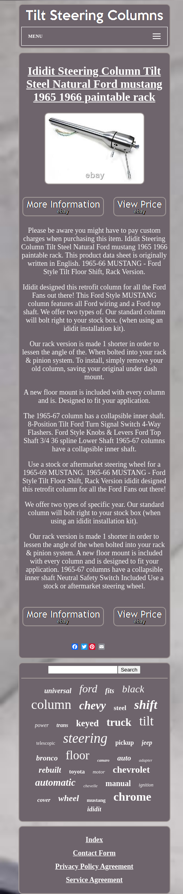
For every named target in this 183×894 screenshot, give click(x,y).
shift (145, 704)
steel (120, 708)
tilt (146, 721)
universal (58, 691)
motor (98, 772)
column (51, 704)
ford (88, 689)
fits (109, 691)
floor (77, 755)
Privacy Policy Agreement (94, 866)
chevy (92, 705)
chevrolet (131, 769)
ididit (94, 809)
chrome (132, 796)
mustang (96, 800)
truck (119, 722)
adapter (145, 760)
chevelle (90, 785)
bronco (47, 758)
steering (85, 738)
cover (43, 800)
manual (118, 783)
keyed (87, 723)
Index (94, 840)
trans (62, 725)
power (42, 725)
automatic (55, 782)
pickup (124, 742)
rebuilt (50, 770)
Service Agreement (94, 880)
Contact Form (94, 853)
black (133, 689)
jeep (147, 742)
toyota (77, 771)
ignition (146, 785)
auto (124, 758)
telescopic (45, 743)
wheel (68, 798)
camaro (103, 760)
